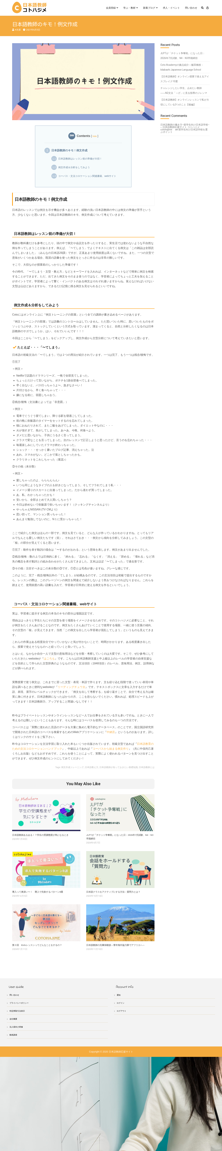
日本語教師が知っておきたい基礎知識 (118, 767)
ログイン (121, 1003)
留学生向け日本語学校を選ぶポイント (184, 130)
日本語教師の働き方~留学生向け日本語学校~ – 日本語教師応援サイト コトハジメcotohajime (184, 127)
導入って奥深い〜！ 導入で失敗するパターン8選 (37, 892)
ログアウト (122, 1011)
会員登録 (111, 7)
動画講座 (14, 1034)
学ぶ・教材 (129, 7)
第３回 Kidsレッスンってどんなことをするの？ (37, 945)
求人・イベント (171, 7)
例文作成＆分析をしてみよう (70, 167)
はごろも (49, 658)
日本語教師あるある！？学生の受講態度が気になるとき (40, 835)
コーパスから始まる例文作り (111, 748)
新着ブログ (149, 7)
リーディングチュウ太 (71, 687)
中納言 (111, 732)
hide (94, 136)
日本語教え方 (91, 767)
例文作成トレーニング (72, 767)
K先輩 (18, 29)
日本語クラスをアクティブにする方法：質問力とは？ (113, 892)
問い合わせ (191, 7)
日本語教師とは (147, 767)
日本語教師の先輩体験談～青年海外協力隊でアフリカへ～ (115, 945)
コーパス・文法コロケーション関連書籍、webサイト (83, 176)
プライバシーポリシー (21, 1003)
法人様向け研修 (17, 1026)
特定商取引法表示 (19, 1011)
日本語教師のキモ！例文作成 (69, 150)
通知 (119, 995)
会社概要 (14, 1019)
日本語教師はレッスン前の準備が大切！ (76, 158)
